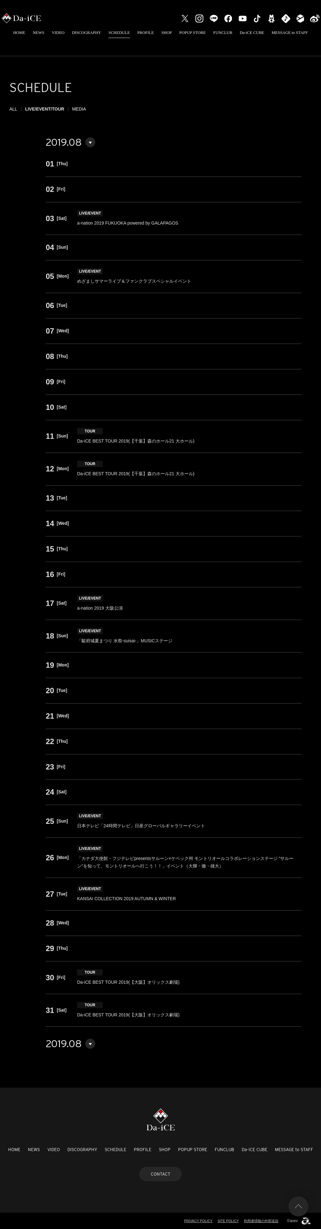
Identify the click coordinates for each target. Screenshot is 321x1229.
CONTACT (160, 1174)
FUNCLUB (222, 32)
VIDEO (58, 32)
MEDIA (79, 108)
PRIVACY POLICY (198, 1221)
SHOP (166, 32)
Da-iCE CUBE (252, 32)
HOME (19, 32)
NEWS (38, 32)
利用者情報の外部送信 (261, 1221)
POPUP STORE (192, 32)
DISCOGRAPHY (86, 32)
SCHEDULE (119, 32)
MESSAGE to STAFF (290, 32)
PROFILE (145, 32)
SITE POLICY (228, 1221)
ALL (13, 108)
